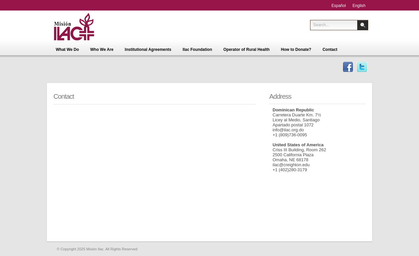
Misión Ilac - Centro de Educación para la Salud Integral (84, 27)
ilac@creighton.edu (291, 164)
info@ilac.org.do (288, 129)
